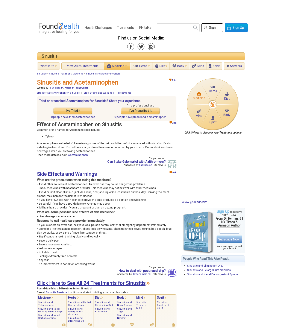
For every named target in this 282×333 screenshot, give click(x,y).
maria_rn (69, 88)
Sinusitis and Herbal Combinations (79, 304)
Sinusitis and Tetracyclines (45, 304)
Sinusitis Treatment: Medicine (66, 73)
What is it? (47, 66)
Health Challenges (98, 28)
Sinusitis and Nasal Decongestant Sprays (212, 274)
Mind (200, 66)
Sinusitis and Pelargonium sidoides (209, 270)
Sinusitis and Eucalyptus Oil (76, 319)
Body (180, 66)
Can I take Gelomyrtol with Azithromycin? (136, 162)
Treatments (125, 28)
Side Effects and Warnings (99, 92)
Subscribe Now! (229, 239)
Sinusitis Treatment (57, 292)
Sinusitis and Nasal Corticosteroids (49, 316)
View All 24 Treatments (83, 66)
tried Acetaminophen (73, 117)
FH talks (145, 28)
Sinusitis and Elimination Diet (205, 265)
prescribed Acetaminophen (140, 117)
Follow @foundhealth (194, 202)
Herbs (143, 66)
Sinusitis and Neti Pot (124, 316)
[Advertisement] (141, 9)
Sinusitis (50, 56)
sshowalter (82, 88)
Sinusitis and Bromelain (102, 310)
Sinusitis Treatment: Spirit (163, 305)
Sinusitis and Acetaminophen (103, 73)
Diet (162, 66)
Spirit (216, 66)
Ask (172, 80)
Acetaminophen (78, 155)
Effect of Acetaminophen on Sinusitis (58, 92)
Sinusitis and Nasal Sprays (124, 304)
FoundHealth (56, 88)
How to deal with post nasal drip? (142, 271)
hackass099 (145, 165)
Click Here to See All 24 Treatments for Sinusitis (91, 283)
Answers (236, 66)
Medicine (118, 66)
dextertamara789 (141, 274)
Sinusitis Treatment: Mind (142, 305)
